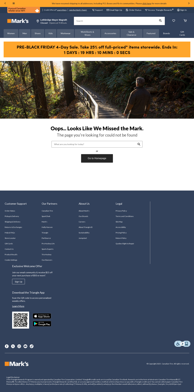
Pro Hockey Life (48, 243)
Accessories (110, 33)
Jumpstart (83, 238)
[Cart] (185, 21)
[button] (160, 21)
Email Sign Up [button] (114, 10)
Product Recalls (11, 254)
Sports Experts (48, 249)
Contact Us (9, 249)
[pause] (13, 3)
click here (146, 3)
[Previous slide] (5, 3)
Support (97, 10)
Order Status (133, 10)
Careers (82, 222)
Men (25, 33)
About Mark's (84, 211)
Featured (151, 33)
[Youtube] (25, 346)
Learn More (62, 10)
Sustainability (84, 232)
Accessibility (121, 227)
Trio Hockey (46, 254)
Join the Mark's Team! (78, 10)
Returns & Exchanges (13, 227)
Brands (166, 33)
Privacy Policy (121, 211)
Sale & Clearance (131, 33)
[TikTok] (31, 346)
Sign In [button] (182, 10)
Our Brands (83, 216)
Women (11, 33)
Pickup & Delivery (12, 216)
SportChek (46, 216)
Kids (50, 33)
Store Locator (10, 238)
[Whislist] (173, 21)
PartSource (46, 238)
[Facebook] (7, 346)
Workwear (65, 33)
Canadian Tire (47, 211)
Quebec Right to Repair (125, 243)
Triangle (45, 232)
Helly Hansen (47, 227)
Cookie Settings (11, 260)
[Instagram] (19, 346)
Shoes (38, 33)
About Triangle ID (85, 227)
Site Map (119, 222)
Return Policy (121, 238)
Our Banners (47, 260)
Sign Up (18, 281)
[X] (13, 346)
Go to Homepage (97, 158)
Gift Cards (182, 33)
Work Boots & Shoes (87, 33)
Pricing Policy (121, 232)
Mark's (44, 222)
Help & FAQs (10, 232)
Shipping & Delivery (12, 222)
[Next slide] (188, 3)
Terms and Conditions (125, 216)
